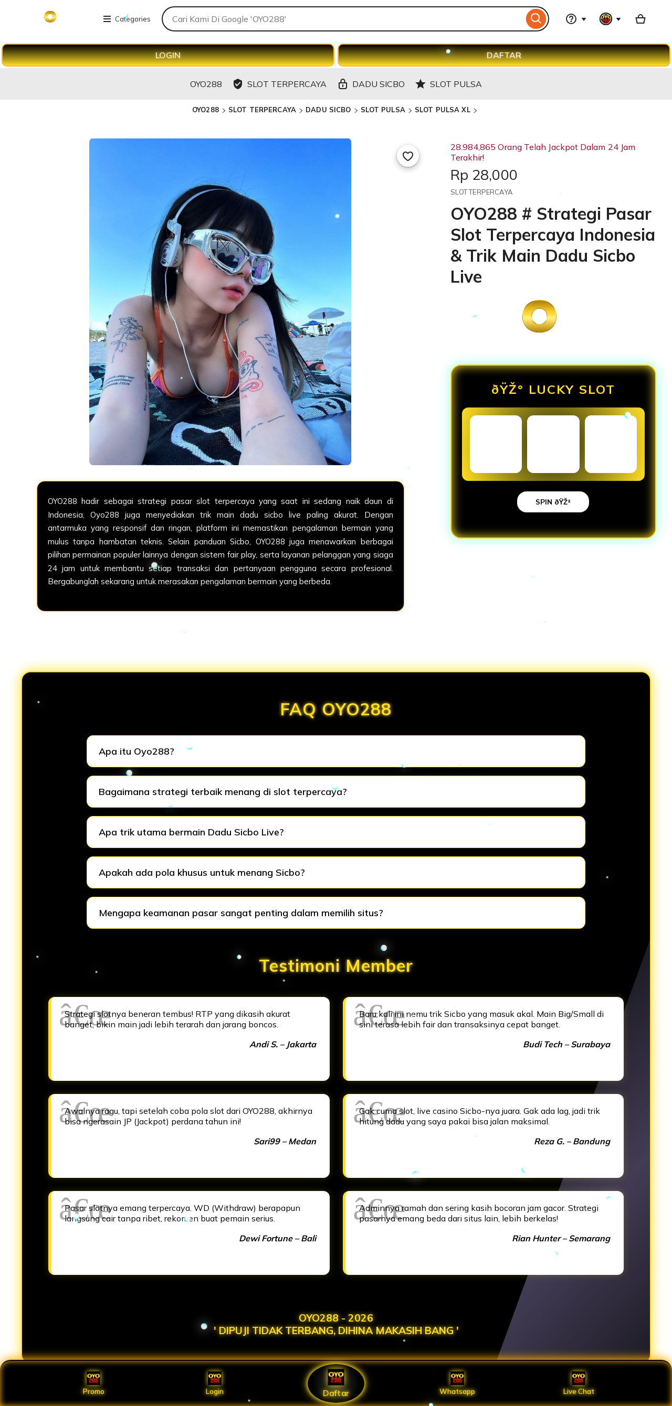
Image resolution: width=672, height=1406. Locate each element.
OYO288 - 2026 (336, 1318)
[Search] (536, 18)
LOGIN (168, 55)
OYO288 (205, 109)
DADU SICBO (328, 109)
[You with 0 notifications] (610, 18)
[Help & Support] (576, 18)
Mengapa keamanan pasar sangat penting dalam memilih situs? (241, 913)
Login (215, 1383)
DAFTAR (504, 55)
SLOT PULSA (383, 109)
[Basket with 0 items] (640, 18)
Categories (126, 19)
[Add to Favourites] (408, 156)
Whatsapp (457, 1383)
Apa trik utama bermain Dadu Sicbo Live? (191, 832)
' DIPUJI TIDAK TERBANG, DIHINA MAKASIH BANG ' (336, 1330)
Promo (93, 1383)
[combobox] (342, 18)
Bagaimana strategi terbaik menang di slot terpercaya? (223, 792)
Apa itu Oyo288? (136, 751)
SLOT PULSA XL (442, 109)
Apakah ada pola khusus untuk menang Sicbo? (202, 872)
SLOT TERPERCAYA (262, 109)
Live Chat (578, 1383)
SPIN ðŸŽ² (553, 502)
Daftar (336, 1383)
